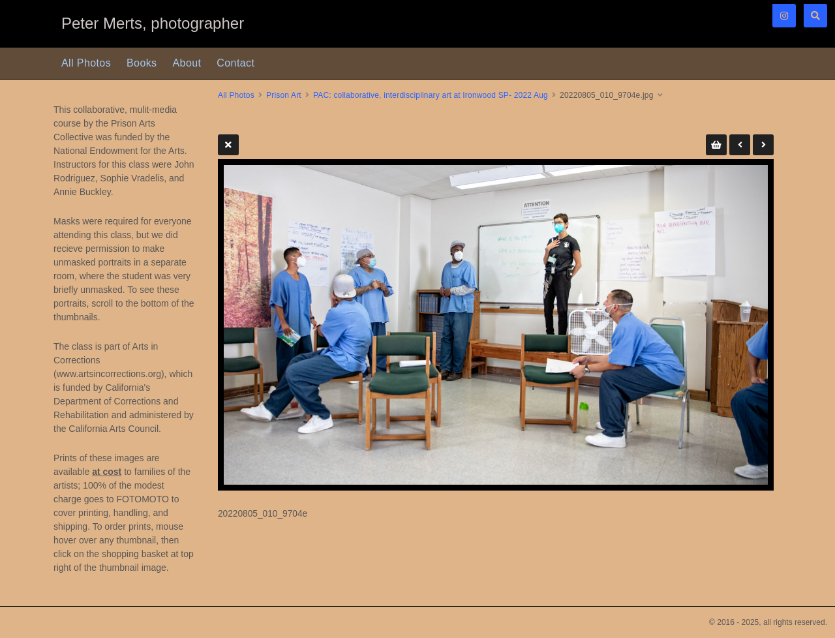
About (187, 62)
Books (142, 62)
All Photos (86, 62)
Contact (235, 62)
